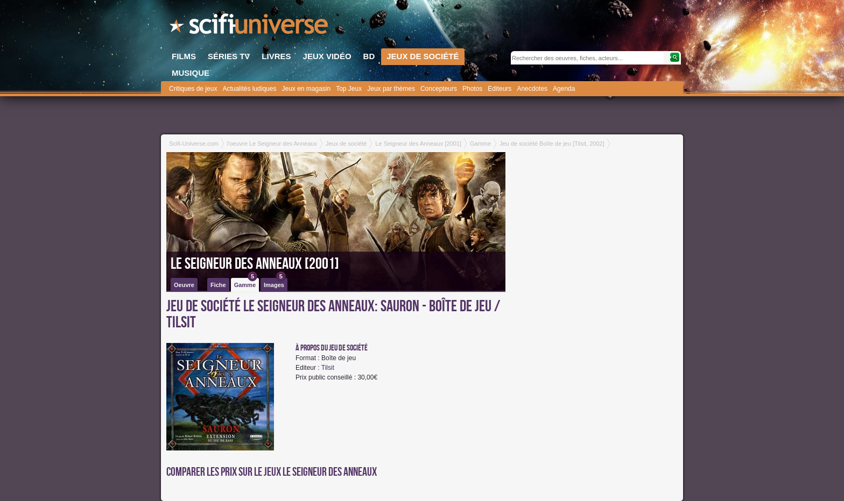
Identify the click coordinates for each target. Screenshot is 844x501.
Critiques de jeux (193, 88)
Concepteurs (438, 88)
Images (275, 283)
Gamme (245, 283)
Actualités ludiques (249, 88)
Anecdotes (532, 88)
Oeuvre (184, 285)
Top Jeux (349, 88)
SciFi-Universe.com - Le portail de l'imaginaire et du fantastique (249, 26)
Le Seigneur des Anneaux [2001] (255, 264)
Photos (472, 88)
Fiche (218, 285)
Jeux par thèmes (391, 88)
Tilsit (327, 367)
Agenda (564, 88)
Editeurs (499, 88)
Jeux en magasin (306, 88)
